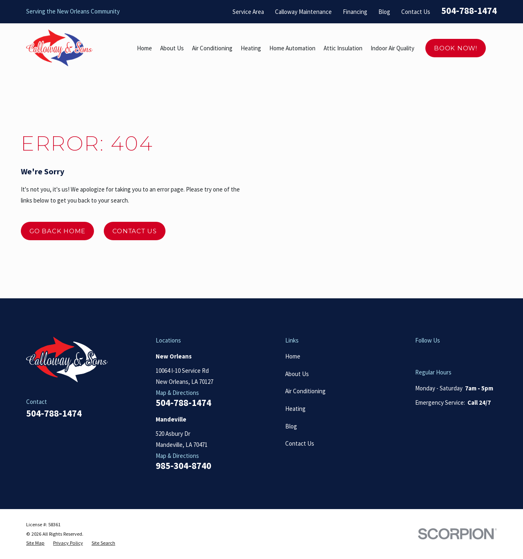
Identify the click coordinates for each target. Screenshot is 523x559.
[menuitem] (35, 543)
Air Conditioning (305, 391)
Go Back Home (57, 231)
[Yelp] (438, 355)
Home (292, 356)
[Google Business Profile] (419, 355)
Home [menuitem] (144, 48)
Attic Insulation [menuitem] (343, 48)
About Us (297, 374)
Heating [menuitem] (251, 48)
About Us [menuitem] (172, 48)
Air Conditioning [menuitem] (212, 48)
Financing (355, 12)
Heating (295, 408)
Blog (384, 12)
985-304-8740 (183, 466)
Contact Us (415, 12)
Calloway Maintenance (303, 12)
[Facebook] (456, 355)
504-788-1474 (469, 10)
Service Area (248, 12)
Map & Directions (177, 393)
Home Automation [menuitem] (292, 48)
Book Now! (455, 48)
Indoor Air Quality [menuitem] (392, 48)
